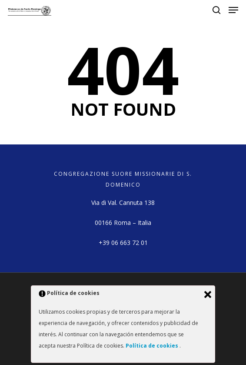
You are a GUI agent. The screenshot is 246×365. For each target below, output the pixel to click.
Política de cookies (153, 345)
